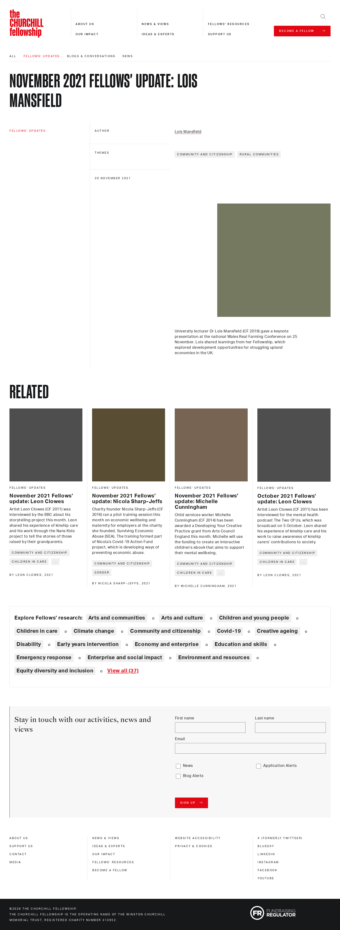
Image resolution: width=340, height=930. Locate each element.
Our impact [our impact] (103, 854)
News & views (155, 24)
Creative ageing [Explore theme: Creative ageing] (277, 631)
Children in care (29, 561)
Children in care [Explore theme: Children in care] (37, 631)
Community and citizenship (205, 154)
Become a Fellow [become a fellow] (110, 870)
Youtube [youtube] (266, 878)
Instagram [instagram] (268, 862)
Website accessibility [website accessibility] (198, 838)
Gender (101, 572)
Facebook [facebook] (267, 870)
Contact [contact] (18, 854)
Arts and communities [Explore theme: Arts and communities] (116, 617)
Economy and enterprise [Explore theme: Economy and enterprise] (167, 644)
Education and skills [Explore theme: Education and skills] (241, 644)
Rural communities (259, 154)
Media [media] (15, 862)
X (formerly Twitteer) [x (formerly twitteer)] (280, 838)
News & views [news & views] (105, 838)
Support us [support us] (21, 846)
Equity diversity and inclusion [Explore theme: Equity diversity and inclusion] (55, 670)
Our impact (87, 34)
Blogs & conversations (91, 56)
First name (184, 718)
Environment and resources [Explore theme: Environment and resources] (214, 657)
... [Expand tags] (56, 561)
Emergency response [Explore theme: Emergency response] (44, 657)
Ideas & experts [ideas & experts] (108, 846)
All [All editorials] (13, 56)
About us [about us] (18, 838)
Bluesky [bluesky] (266, 846)
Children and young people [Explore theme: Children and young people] (254, 617)
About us (85, 24)
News (128, 56)
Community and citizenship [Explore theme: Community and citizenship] (165, 631)
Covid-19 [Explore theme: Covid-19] (229, 631)
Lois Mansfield (188, 132)
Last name (264, 718)
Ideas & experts (158, 34)
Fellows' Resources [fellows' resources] (113, 862)
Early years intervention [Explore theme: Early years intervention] (88, 644)
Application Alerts (280, 766)
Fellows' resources (229, 24)
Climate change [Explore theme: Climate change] (94, 631)
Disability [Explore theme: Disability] (29, 644)
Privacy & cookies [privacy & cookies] (194, 846)
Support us (220, 34)
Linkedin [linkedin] (266, 854)
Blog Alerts (193, 776)
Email (180, 739)
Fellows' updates (42, 56)
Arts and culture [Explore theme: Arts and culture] (182, 617)
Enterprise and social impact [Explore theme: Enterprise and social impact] (125, 657)
